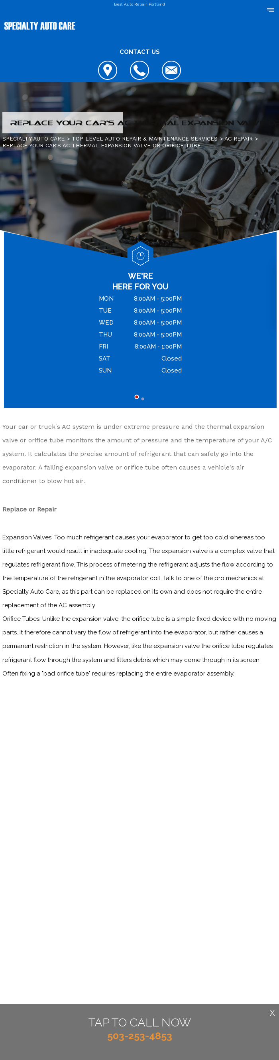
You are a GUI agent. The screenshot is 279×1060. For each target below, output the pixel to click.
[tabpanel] (140, 336)
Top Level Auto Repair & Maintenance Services (145, 139)
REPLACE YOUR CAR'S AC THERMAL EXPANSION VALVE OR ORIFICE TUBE (101, 146)
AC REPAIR (238, 139)
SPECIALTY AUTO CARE (33, 139)
